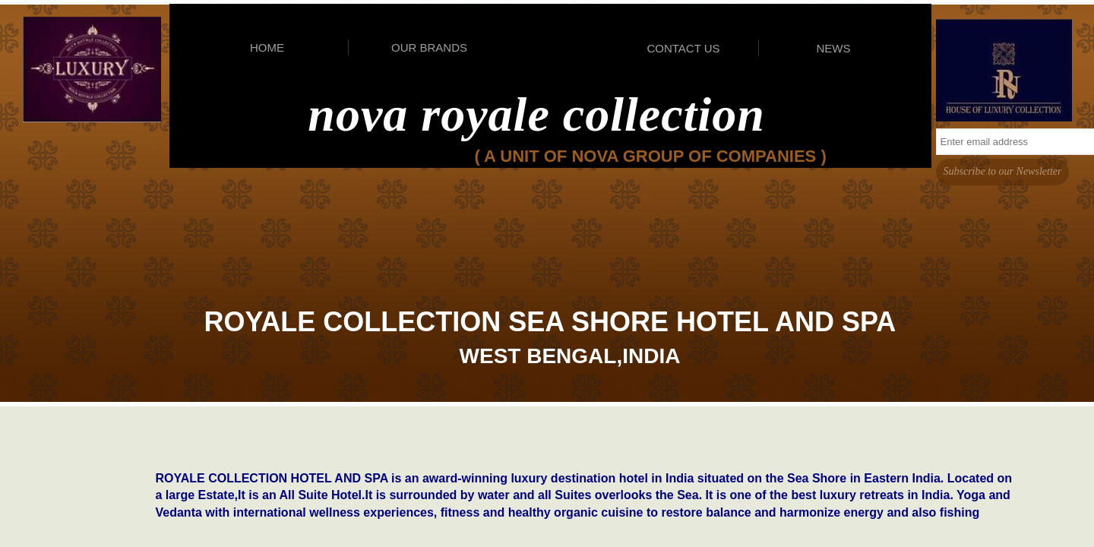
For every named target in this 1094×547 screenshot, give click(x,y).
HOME (267, 47)
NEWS (834, 48)
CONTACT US (683, 48)
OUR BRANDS (429, 47)
